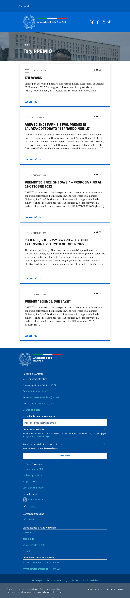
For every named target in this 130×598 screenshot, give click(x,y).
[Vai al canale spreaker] (108, 22)
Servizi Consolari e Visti (34, 545)
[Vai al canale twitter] (91, 22)
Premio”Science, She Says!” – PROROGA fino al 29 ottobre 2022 (63, 184)
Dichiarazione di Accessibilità (85, 580)
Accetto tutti (115, 589)
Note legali (37, 580)
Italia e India (28, 538)
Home (26, 44)
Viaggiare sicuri (30, 481)
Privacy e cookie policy (57, 580)
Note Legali (45, 436)
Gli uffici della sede (31, 409)
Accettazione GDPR (33, 429)
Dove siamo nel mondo (34, 487)
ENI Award (33, 77)
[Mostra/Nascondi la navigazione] (5, 22)
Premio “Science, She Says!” (48, 301)
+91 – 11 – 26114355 (37, 391)
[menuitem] (110, 5)
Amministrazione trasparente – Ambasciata (43, 562)
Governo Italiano (25, 6)
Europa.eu (30, 507)
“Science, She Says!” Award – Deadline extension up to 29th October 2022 (57, 242)
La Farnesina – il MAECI (34, 469)
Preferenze (95, 589)
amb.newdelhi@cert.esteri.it (40, 403)
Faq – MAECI (29, 519)
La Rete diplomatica (32, 475)
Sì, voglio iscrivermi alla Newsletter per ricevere (42, 444)
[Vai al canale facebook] (97, 22)
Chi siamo (27, 532)
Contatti (27, 551)
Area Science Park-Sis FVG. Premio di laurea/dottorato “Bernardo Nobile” (57, 126)
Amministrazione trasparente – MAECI (41, 568)
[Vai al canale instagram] (103, 22)
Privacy (37, 436)
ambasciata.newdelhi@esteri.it (45, 397)
